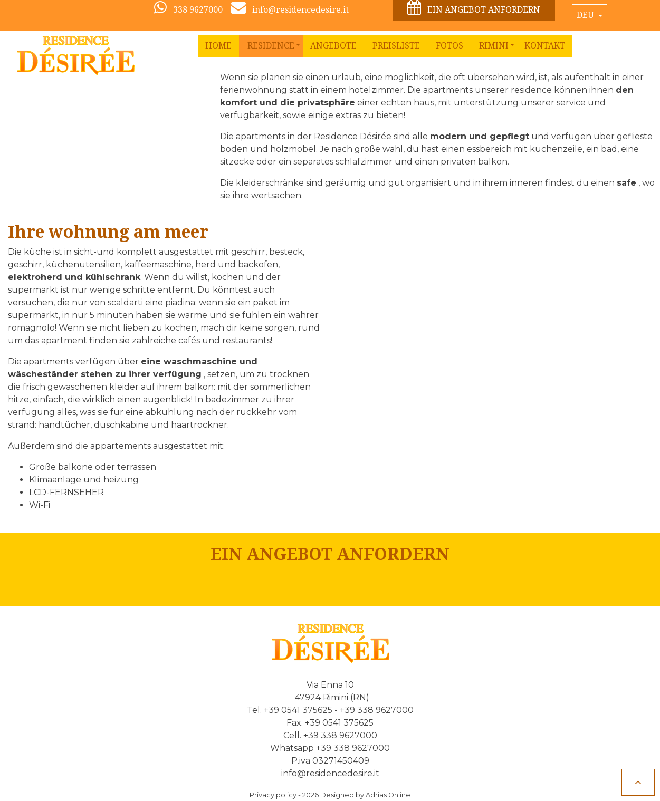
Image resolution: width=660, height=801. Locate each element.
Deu (586, 15)
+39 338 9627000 (377, 710)
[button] (271, 46)
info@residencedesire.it (330, 773)
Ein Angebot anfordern (473, 8)
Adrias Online (388, 795)
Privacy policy (273, 795)
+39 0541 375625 (298, 710)
